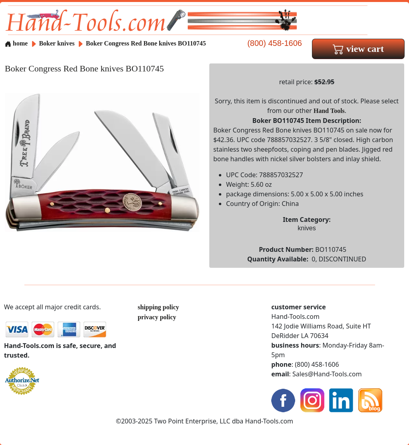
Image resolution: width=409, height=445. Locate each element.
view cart (358, 48)
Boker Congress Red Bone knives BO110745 (146, 43)
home (16, 43)
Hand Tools (329, 110)
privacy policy (157, 317)
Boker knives (57, 43)
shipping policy (158, 307)
